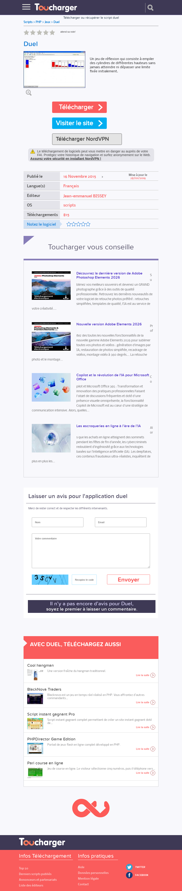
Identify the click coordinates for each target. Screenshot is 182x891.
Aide (81, 867)
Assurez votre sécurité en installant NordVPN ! (65, 158)
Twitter (140, 867)
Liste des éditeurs (31, 885)
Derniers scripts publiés (35, 874)
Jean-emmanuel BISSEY (84, 196)
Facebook (141, 875)
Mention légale (88, 878)
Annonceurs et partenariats (38, 880)
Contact (83, 884)
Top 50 (23, 868)
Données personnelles (93, 873)
